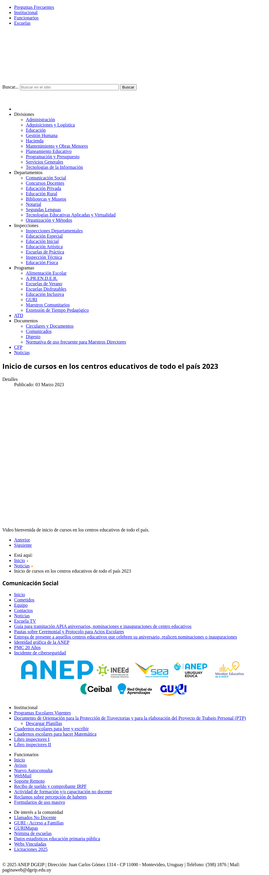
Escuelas (22, 23)
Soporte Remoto (29, 781)
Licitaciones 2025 (31, 849)
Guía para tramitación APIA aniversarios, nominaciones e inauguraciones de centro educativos (103, 626)
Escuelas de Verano (44, 283)
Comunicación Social (46, 177)
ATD (18, 315)
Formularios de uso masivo (39, 802)
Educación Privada (43, 188)
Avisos (20, 765)
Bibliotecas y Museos (46, 198)
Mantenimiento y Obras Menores (57, 146)
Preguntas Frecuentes (34, 7)
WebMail (22, 775)
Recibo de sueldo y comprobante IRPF (50, 786)
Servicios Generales (44, 161)
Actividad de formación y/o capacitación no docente (63, 791)
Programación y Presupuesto (52, 156)
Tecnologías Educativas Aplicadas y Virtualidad (71, 214)
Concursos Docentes (45, 183)
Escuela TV (25, 621)
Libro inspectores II (32, 744)
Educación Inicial (42, 241)
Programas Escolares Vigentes (42, 712)
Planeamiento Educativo (49, 151)
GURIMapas (26, 828)
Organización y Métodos (49, 220)
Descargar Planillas (44, 723)
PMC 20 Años (27, 647)
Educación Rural (41, 193)
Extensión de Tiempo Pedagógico (57, 310)
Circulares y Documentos (50, 326)
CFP (18, 347)
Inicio (19, 594)
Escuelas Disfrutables (46, 288)
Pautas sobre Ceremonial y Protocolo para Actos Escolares (69, 631)
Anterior (22, 539)
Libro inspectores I (32, 739)
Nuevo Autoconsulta (33, 770)
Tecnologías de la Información (54, 167)
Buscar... (10, 86)
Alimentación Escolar (46, 273)
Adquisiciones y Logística (50, 124)
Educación (36, 130)
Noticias (22, 352)
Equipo (21, 605)
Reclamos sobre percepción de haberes (50, 796)
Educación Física (42, 262)
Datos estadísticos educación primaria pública (57, 838)
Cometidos (24, 599)
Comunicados (39, 331)
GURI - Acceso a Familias (39, 822)
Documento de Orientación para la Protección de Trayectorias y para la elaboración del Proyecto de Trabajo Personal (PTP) (130, 718)
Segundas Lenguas (43, 209)
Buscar (128, 87)
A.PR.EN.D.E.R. (41, 278)
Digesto (33, 336)
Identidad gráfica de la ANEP (41, 642)
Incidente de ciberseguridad (40, 652)
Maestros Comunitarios (48, 304)
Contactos (23, 610)
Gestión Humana (41, 135)
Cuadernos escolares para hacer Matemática (55, 733)
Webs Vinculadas (30, 843)
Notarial (33, 204)
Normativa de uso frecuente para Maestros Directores (76, 341)
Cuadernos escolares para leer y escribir (51, 728)
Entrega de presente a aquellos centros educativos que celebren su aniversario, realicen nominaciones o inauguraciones (125, 636)
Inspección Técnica (44, 257)
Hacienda (34, 140)
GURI (31, 299)
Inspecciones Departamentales (54, 230)
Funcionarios (26, 17)
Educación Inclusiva (45, 294)
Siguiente (23, 545)
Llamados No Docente (35, 817)
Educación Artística (44, 246)
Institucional (26, 12)
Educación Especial (44, 236)
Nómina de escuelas (33, 833)
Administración (40, 119)
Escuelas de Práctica (45, 251)
